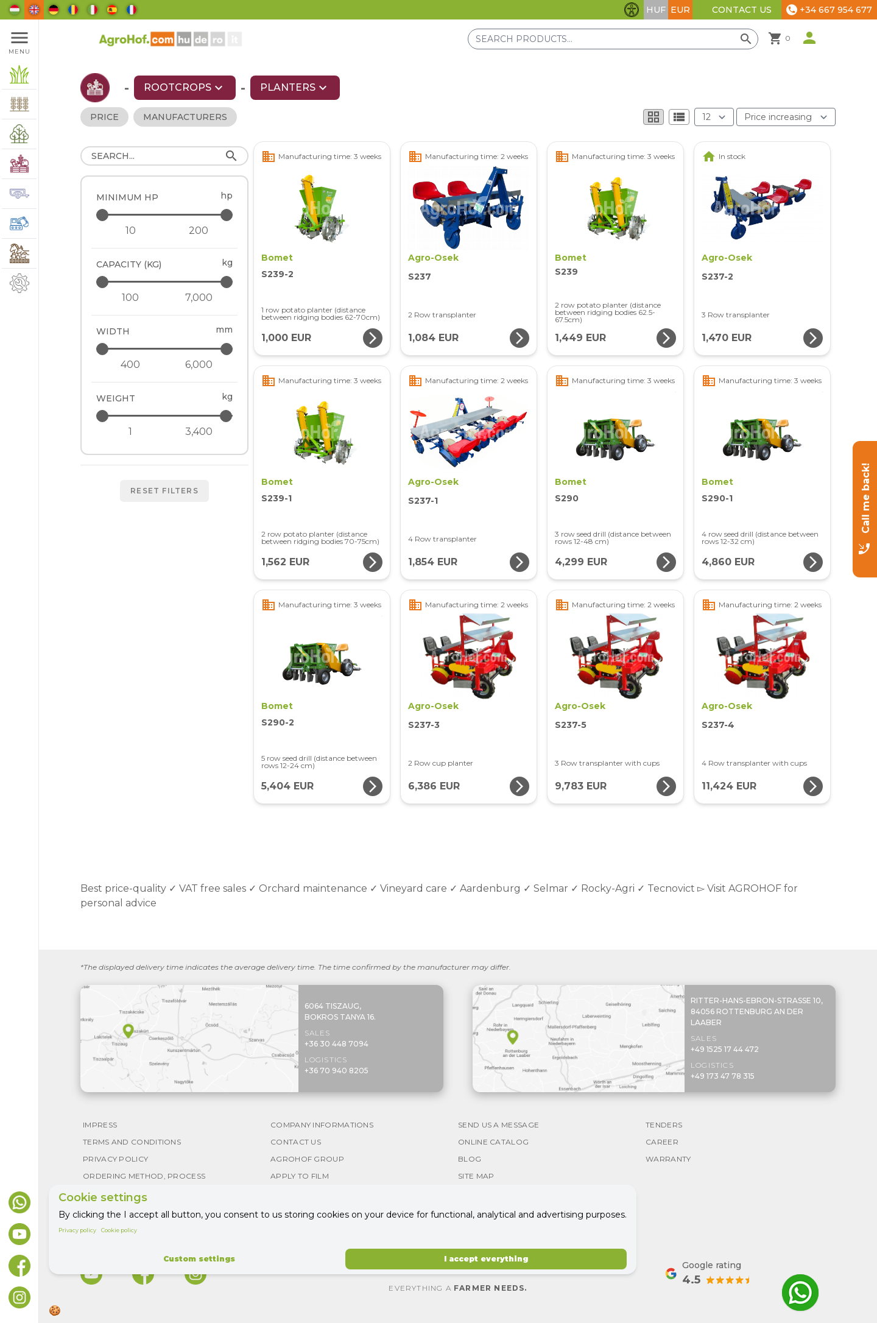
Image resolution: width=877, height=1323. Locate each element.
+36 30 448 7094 (336, 1043)
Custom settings (199, 1258)
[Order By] (786, 117)
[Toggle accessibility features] (631, 9)
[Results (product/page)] (714, 117)
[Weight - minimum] (130, 432)
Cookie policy (119, 1230)
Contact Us (742, 9)
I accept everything (486, 1258)
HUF (656, 9)
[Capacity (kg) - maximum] (165, 282)
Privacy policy (77, 1230)
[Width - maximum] (165, 349)
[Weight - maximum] (165, 416)
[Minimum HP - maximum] (165, 215)
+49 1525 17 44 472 (725, 1049)
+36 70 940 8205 (336, 1070)
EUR (680, 9)
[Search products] (613, 39)
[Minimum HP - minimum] (130, 231)
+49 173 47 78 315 (723, 1076)
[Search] (164, 156)
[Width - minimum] (130, 365)
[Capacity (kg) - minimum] (130, 298)
